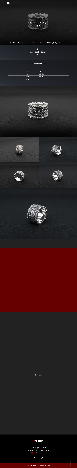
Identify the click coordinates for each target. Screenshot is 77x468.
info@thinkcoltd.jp (39, 453)
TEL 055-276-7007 (32, 450)
